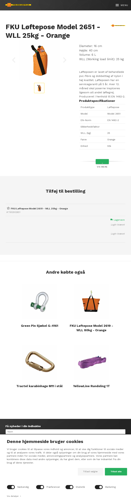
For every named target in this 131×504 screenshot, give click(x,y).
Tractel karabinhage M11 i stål (39, 386)
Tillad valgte (90, 471)
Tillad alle (116, 471)
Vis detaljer (14, 495)
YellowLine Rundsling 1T (91, 386)
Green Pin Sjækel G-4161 (39, 325)
